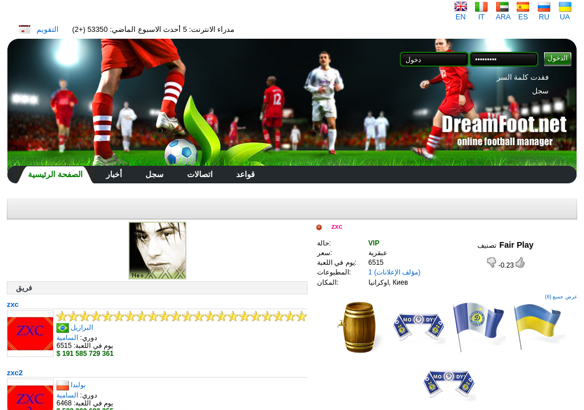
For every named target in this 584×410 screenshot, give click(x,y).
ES (523, 13)
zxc (13, 304)
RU (544, 13)
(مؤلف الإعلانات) (397, 272)
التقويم (47, 29)
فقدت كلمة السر (523, 77)
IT (481, 13)
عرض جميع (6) (561, 297)
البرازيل (82, 327)
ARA (503, 13)
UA (565, 13)
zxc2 (15, 372)
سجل (540, 91)
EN (461, 13)
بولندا (78, 385)
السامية (67, 338)
